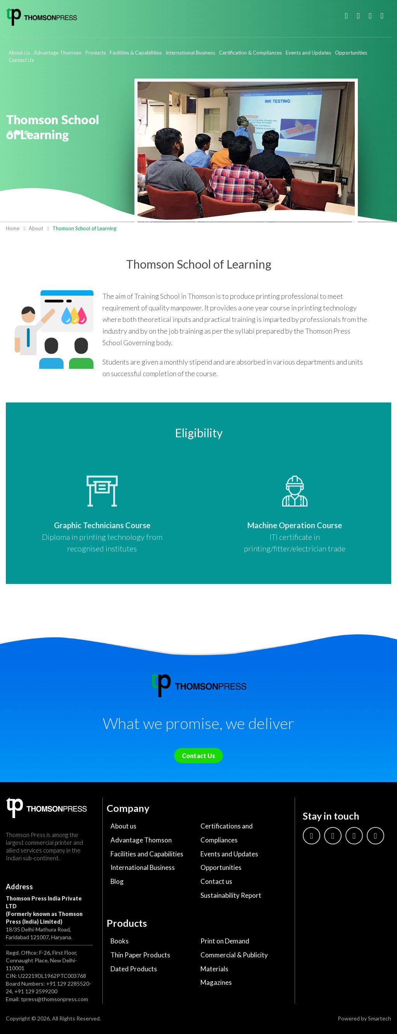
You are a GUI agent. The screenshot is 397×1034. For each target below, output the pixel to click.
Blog (117, 882)
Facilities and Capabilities (146, 854)
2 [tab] (18, 132)
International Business (190, 53)
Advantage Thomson (57, 53)
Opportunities (351, 53)
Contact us (216, 882)
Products (95, 53)
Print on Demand (224, 941)
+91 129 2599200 (35, 991)
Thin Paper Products (140, 955)
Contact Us (21, 60)
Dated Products (133, 969)
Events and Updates (308, 53)
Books (119, 941)
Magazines (216, 983)
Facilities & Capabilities (136, 53)
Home (12, 228)
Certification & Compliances (250, 53)
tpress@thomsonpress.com (54, 999)
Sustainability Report (230, 896)
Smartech (379, 1018)
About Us (19, 53)
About (36, 228)
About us (123, 826)
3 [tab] (26, 132)
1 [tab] (10, 132)
